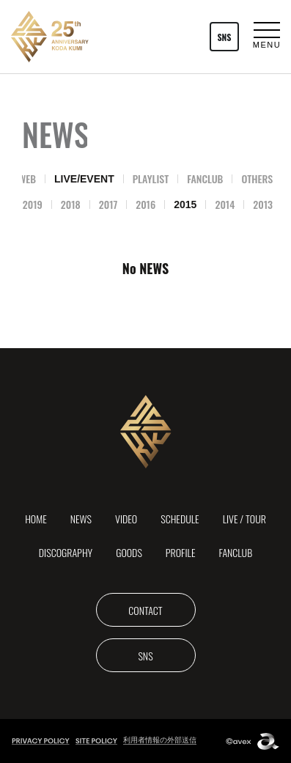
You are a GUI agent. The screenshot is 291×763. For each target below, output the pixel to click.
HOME (36, 518)
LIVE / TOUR (244, 518)
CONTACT (145, 610)
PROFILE (181, 552)
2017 (108, 204)
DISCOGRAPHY (65, 552)
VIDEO (126, 518)
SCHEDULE (180, 518)
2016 (145, 204)
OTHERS (257, 178)
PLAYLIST (151, 178)
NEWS (81, 518)
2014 (225, 204)
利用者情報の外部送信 (159, 740)
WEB (27, 178)
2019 (33, 204)
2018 (71, 204)
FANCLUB (205, 178)
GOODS (129, 552)
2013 (263, 204)
